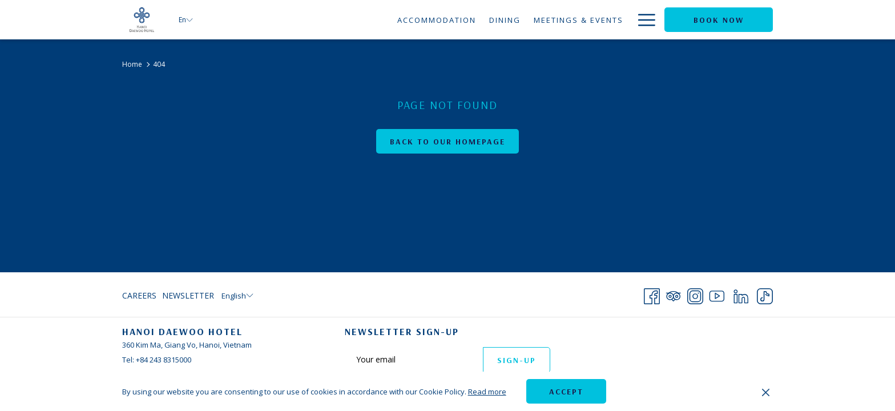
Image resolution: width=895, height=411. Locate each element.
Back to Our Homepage (447, 141)
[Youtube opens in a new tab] (717, 294)
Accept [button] (566, 391)
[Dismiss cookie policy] (766, 392)
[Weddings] (554, 19)
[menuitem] (140, 295)
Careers (139, 295)
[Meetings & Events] (472, 19)
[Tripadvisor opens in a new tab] (674, 294)
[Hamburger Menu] (642, 19)
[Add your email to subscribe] (414, 359)
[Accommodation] (331, 19)
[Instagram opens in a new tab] (695, 294)
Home (132, 64)
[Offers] (607, 19)
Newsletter (188, 295)
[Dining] (399, 19)
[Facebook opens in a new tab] (652, 294)
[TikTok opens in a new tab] (765, 294)
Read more (487, 391)
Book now (719, 20)
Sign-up (516, 360)
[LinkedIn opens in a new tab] (741, 294)
